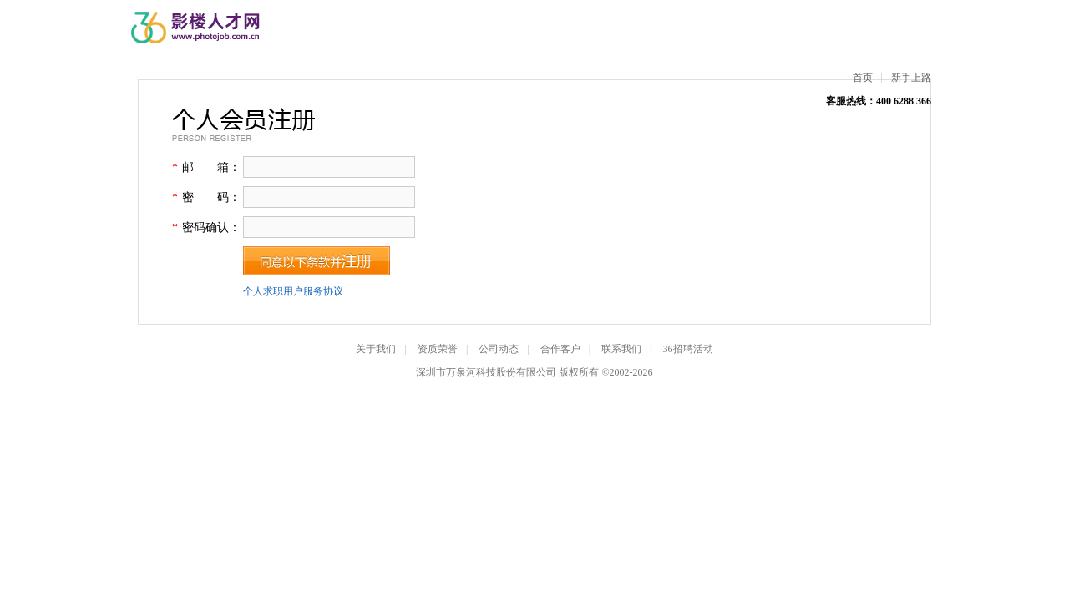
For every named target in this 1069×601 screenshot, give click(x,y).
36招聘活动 (688, 349)
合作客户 (560, 349)
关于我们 (376, 349)
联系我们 (621, 349)
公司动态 (499, 349)
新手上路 (911, 77)
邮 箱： (211, 167)
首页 (863, 77)
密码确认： (211, 227)
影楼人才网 (197, 27)
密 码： (211, 197)
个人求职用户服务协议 (293, 291)
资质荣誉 (438, 349)
